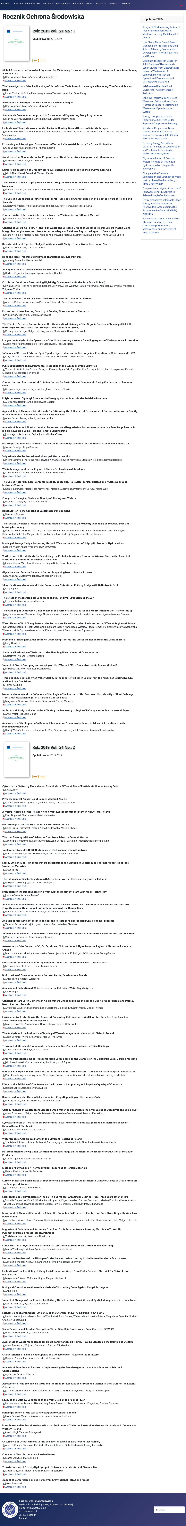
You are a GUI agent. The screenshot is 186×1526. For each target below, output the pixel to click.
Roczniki (5, 3)
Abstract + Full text (15, 80)
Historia (114, 3)
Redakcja (101, 3)
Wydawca (127, 3)
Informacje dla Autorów (27, 3)
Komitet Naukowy (83, 3)
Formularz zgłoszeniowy (56, 3)
